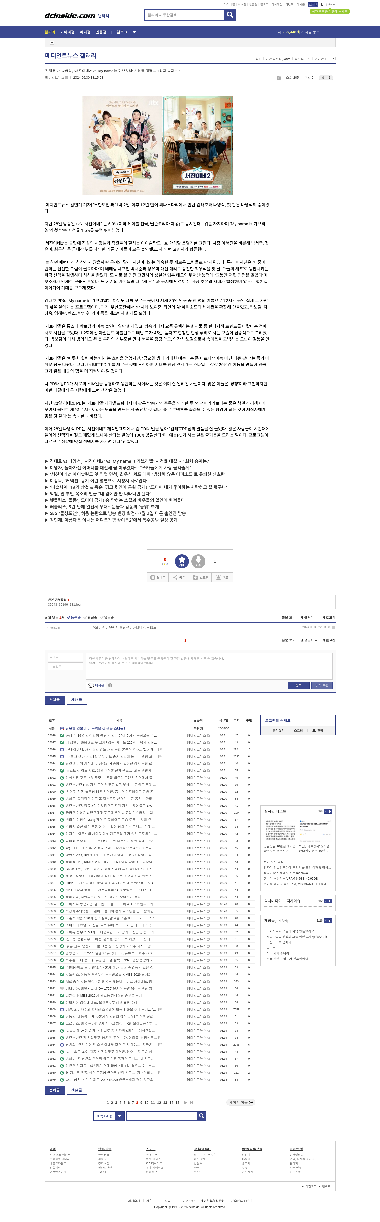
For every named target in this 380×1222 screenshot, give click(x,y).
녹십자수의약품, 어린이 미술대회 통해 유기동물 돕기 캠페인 (107, 911)
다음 (185, 1102)
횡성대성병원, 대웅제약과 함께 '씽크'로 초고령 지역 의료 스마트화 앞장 (108, 876)
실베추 (158, 578)
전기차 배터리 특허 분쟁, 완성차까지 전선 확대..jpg (298, 884)
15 (178, 1103)
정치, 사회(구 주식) (206, 1154)
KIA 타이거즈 (154, 1163)
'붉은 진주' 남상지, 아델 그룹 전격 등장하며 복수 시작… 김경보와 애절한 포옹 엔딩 (108, 946)
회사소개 (134, 1201)
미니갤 (242, 4)
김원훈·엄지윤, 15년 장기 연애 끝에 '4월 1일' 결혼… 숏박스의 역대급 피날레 (108, 1066)
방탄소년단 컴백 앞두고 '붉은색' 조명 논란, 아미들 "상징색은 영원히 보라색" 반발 (108, 1038)
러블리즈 (103, 1159)
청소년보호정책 (241, 1201)
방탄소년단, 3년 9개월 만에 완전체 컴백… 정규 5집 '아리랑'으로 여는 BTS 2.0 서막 (108, 855)
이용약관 (189, 1201)
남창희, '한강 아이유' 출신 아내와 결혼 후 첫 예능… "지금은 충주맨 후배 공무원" (108, 1045)
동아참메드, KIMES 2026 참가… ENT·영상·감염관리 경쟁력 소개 (108, 862)
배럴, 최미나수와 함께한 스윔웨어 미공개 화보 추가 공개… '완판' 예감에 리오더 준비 (108, 1009)
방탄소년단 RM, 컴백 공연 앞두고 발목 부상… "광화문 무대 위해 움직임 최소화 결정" (108, 785)
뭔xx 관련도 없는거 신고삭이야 (287, 959)
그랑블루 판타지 (60, 1159)
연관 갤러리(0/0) (278, 59)
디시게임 (276, 4)
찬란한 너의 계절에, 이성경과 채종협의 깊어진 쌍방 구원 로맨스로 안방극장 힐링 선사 (108, 763)
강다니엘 (103, 1163)
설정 (259, 59)
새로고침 (329, 618)
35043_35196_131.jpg (64, 604)
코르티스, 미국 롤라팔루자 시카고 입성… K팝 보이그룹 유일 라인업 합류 (108, 1023)
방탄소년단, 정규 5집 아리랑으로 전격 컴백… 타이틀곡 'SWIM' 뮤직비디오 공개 (108, 806)
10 (147, 1103)
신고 (222, 577)
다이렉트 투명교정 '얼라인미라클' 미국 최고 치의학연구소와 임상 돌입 (108, 904)
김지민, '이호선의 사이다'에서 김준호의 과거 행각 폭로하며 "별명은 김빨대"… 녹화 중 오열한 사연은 (108, 834)
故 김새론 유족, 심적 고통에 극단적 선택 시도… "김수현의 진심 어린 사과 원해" (108, 1073)
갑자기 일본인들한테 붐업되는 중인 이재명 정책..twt (298, 867)
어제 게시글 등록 (297, 32)
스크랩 (278, 78)
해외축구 (151, 1171)
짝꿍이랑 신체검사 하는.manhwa (286, 873)
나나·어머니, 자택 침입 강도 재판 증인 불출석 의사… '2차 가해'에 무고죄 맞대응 (108, 749)
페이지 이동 (241, 1102)
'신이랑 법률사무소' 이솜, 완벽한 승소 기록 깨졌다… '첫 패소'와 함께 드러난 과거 (108, 939)
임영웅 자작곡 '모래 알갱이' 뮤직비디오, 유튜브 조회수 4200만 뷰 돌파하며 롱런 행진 (108, 953)
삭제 (333, 627)
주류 (245, 1167)
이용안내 (321, 59)
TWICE (102, 1171)
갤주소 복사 (303, 59)
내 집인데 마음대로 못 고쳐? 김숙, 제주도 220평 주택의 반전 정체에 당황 (108, 742)
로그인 (313, 4)
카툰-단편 (296, 1171)
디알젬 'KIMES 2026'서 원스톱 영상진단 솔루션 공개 (101, 995)
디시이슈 (294, 901)
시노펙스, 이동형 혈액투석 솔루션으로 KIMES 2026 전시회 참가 (108, 974)
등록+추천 (322, 685)
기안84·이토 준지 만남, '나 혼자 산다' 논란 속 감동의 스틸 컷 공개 (108, 967)
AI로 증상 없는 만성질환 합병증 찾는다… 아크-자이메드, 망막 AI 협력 (108, 981)
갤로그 (264, 4)
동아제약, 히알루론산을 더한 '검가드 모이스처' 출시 (100, 897)
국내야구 (151, 1154)
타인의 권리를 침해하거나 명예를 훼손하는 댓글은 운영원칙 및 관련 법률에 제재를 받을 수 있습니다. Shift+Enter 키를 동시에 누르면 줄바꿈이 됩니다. (156, 661)
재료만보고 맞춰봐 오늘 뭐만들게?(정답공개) (297, 937)
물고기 (246, 1163)
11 (153, 1103)
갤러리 (50, 32)
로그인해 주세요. (278, 721)
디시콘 (301, 4)
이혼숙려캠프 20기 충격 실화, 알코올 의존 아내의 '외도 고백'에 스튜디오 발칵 (108, 918)
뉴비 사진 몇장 (274, 862)
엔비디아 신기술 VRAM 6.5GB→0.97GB (291, 878)
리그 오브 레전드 (60, 1154)
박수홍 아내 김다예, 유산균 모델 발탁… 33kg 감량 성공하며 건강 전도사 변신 (108, 960)
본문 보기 (289, 617)
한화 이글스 (153, 1159)
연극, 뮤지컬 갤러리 (302, 1159)
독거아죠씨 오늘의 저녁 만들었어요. (291, 931)
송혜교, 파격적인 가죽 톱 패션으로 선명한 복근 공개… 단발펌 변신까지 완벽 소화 (108, 799)
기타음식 (247, 1171)
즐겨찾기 (279, 730)
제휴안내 (152, 1201)
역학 (197, 1171)
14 (171, 1103)
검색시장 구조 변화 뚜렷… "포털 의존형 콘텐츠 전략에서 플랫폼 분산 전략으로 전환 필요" (108, 778)
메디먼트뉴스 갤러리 (70, 56)
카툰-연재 (296, 1167)
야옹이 (246, 1159)
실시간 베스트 (275, 811)
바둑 (197, 1167)
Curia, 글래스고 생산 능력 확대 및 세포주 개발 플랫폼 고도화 (107, 883)
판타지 (294, 1163)
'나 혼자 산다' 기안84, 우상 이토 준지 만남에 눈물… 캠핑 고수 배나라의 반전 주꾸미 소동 (108, 756)
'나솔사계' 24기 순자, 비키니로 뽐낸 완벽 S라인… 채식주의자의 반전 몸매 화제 (108, 1031)
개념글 (76, 700)
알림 (317, 730)
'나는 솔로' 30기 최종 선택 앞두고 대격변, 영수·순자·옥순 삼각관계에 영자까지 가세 (108, 1052)
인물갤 (253, 4)
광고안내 (170, 1201)
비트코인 (199, 1159)
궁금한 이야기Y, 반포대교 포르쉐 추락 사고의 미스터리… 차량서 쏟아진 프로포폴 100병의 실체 (108, 813)
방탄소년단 (105, 1167)
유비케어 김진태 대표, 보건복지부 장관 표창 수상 (98, 1002)
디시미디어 (273, 901)
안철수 (198, 1163)
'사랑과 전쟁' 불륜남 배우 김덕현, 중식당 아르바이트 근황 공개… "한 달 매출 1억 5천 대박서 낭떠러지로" (108, 792)
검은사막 (55, 1167)
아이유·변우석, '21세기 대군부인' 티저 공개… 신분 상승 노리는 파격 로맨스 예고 (108, 932)
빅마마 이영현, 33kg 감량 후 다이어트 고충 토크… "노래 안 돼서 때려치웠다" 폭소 (108, 820)
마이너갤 (229, 4)
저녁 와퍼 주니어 (278, 953)
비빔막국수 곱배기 (279, 942)
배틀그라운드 (58, 1163)
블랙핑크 (103, 1154)
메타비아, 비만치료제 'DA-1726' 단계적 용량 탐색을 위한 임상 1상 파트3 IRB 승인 (108, 988)
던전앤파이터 (58, 1171)
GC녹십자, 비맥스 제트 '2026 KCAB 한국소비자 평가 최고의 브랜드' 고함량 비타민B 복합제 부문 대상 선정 (108, 1080)
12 (159, 1103)
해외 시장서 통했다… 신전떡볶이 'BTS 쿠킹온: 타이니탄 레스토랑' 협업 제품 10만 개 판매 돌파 (108, 890)
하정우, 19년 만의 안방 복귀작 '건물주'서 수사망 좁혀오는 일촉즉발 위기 (108, 735)
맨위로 (325, 1186)
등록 (299, 685)
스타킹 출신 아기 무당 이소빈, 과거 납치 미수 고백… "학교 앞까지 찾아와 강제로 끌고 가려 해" (108, 827)
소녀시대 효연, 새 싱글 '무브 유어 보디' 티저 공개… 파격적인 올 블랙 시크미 (108, 925)
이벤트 (289, 4)
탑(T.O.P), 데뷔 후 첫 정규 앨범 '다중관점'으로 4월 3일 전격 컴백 (108, 848)
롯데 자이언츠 (155, 1167)
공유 (179, 577)
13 (165, 1103)
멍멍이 (246, 1154)
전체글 (54, 700)
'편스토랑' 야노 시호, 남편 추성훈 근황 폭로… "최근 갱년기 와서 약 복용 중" (108, 771)
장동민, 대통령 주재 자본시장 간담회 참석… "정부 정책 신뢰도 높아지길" (108, 1016)
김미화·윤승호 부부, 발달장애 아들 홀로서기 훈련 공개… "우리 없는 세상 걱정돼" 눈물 (108, 841)
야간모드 (328, 4)
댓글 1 (326, 77)
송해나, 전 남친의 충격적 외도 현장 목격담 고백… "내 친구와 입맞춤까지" (108, 1059)
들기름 (271, 948)
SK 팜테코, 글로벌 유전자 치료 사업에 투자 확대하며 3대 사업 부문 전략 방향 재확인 (108, 869)
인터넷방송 (297, 1154)
